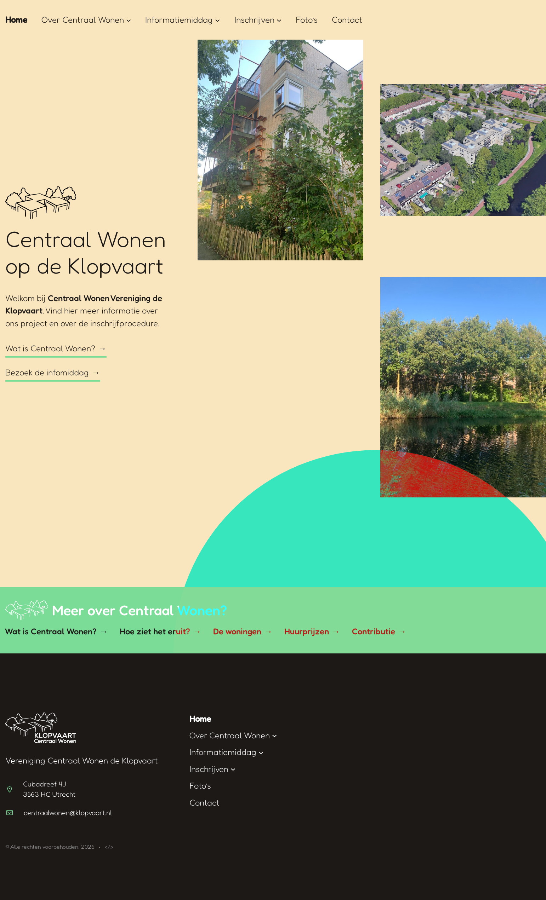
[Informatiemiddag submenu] (217, 19)
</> (109, 846)
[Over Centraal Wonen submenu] (128, 19)
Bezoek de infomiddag (47, 372)
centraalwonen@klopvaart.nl (68, 812)
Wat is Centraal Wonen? (50, 348)
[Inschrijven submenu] (279, 19)
